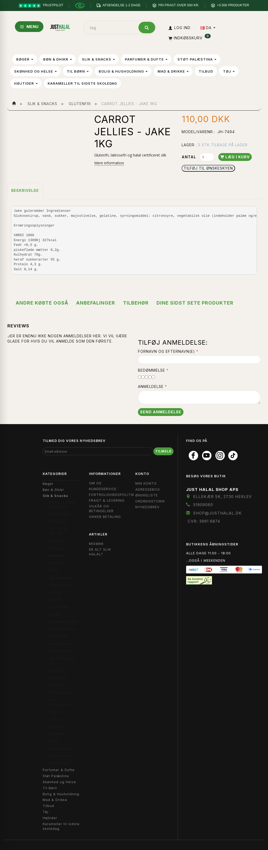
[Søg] (146, 27)
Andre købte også (42, 303)
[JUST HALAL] (60, 26)
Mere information (109, 162)
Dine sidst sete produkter (195, 303)
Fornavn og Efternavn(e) (166, 351)
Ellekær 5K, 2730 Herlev (222, 496)
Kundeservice (102, 489)
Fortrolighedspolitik (111, 495)
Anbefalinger (95, 303)
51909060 (203, 504)
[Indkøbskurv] (189, 37)
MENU (29, 26)
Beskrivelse (25, 190)
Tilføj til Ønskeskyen (208, 168)
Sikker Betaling (105, 517)
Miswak (96, 544)
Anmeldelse (151, 386)
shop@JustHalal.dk (217, 513)
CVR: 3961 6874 (204, 521)
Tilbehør (136, 303)
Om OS (95, 483)
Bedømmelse (151, 370)
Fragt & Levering (107, 500)
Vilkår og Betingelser (101, 508)
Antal (189, 157)
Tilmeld (163, 451)
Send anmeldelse (160, 412)
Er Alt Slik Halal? (100, 552)
